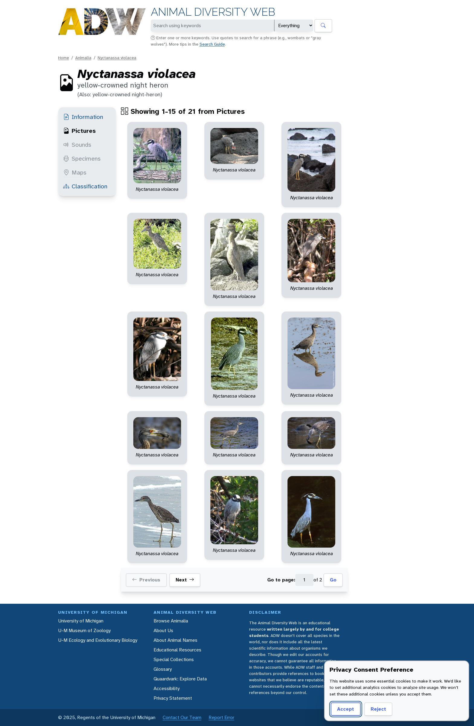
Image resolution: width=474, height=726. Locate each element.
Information (83, 116)
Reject (378, 709)
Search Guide (212, 44)
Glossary (163, 669)
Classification (85, 186)
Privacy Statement (173, 698)
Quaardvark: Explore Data (180, 679)
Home (63, 57)
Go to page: (281, 580)
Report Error (221, 717)
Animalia (83, 57)
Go (333, 580)
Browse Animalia (171, 621)
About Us (163, 630)
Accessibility (167, 688)
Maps (74, 172)
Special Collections (174, 659)
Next (185, 580)
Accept (345, 709)
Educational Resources (177, 650)
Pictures (79, 130)
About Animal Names (175, 640)
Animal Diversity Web (213, 12)
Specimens (82, 158)
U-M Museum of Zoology (84, 630)
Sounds (77, 144)
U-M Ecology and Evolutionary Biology (97, 640)
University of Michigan (80, 621)
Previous (146, 580)
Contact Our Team (182, 717)
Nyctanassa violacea (117, 57)
